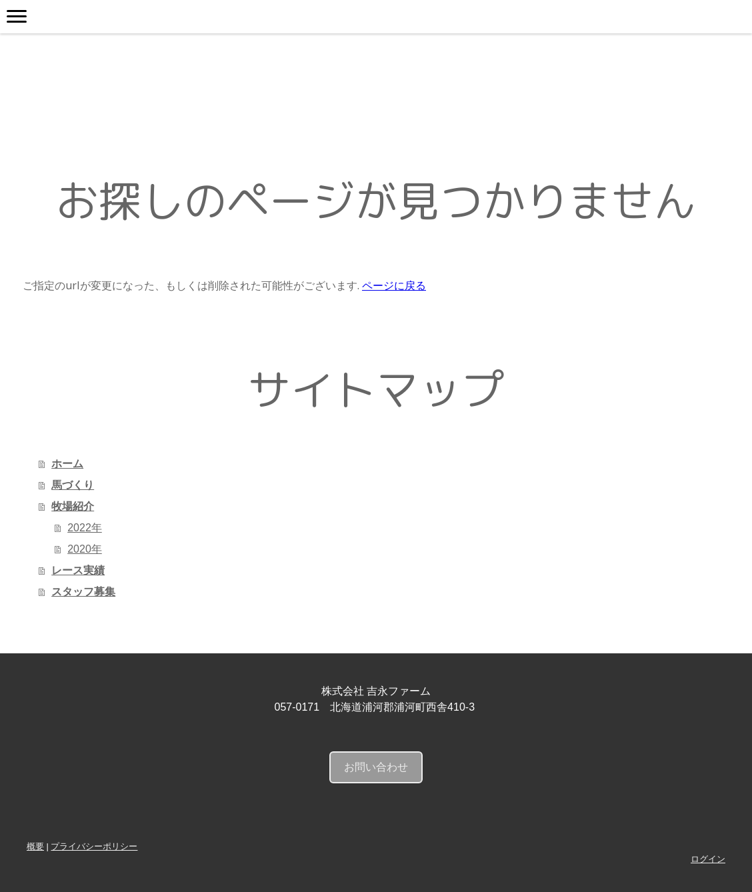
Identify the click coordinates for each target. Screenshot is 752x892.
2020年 (84, 549)
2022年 (84, 527)
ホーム (67, 463)
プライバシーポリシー (94, 846)
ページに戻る (394, 285)
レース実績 (78, 570)
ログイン (708, 859)
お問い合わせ (376, 767)
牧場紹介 (72, 506)
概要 (35, 846)
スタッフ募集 (83, 591)
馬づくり (72, 485)
